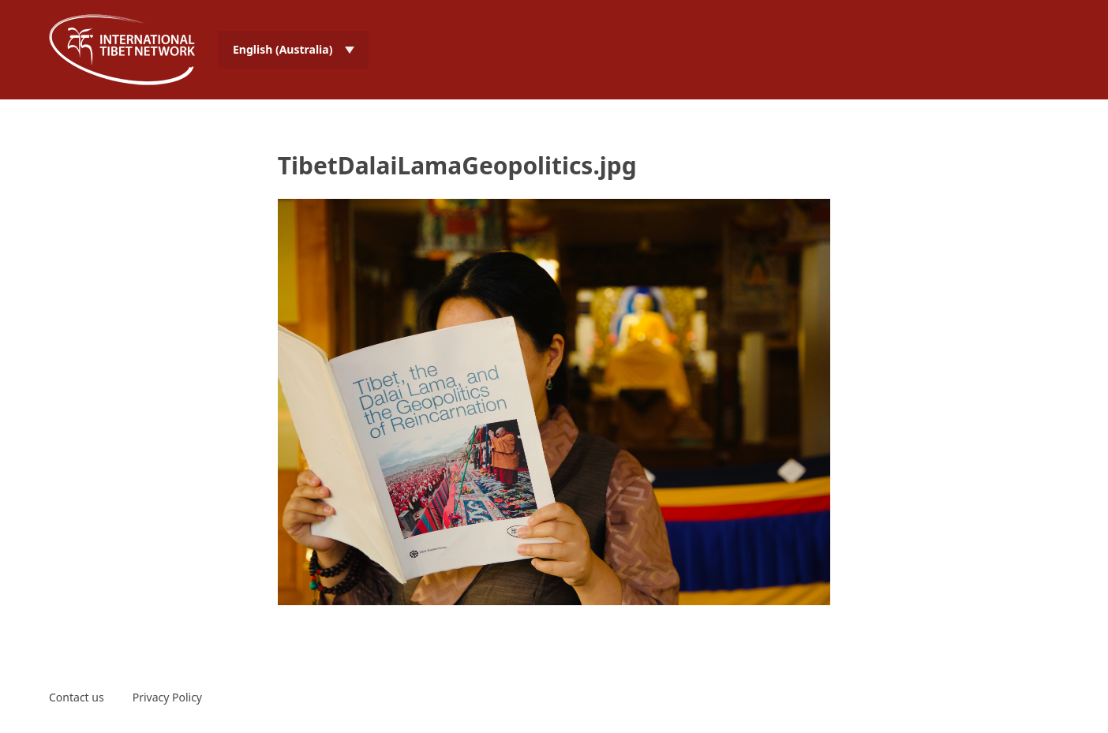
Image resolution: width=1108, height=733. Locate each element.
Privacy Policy (167, 697)
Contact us (76, 697)
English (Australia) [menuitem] (282, 49)
